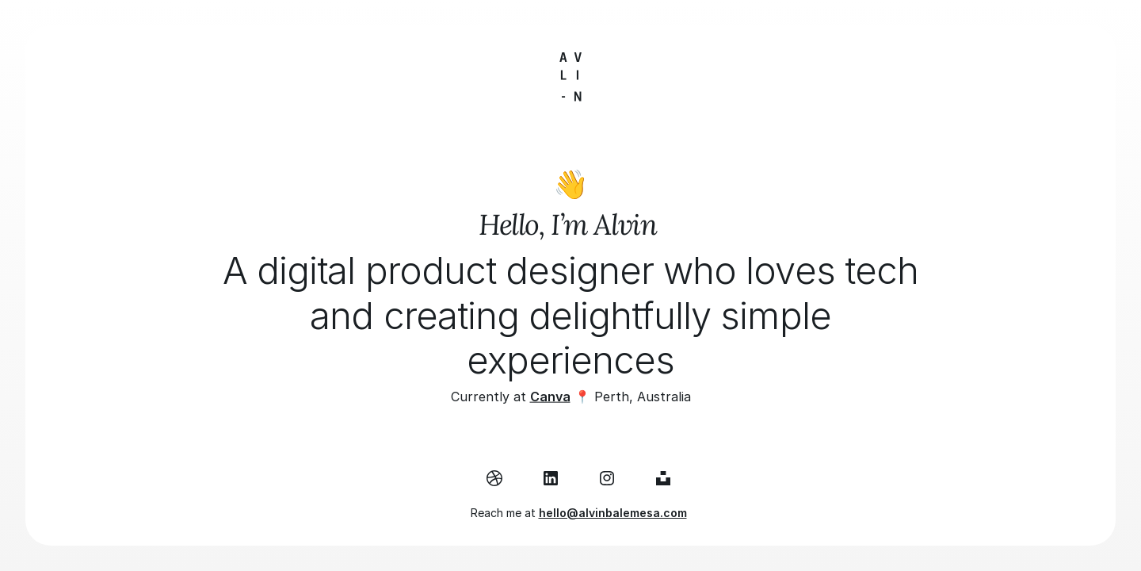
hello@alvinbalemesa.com (613, 512)
